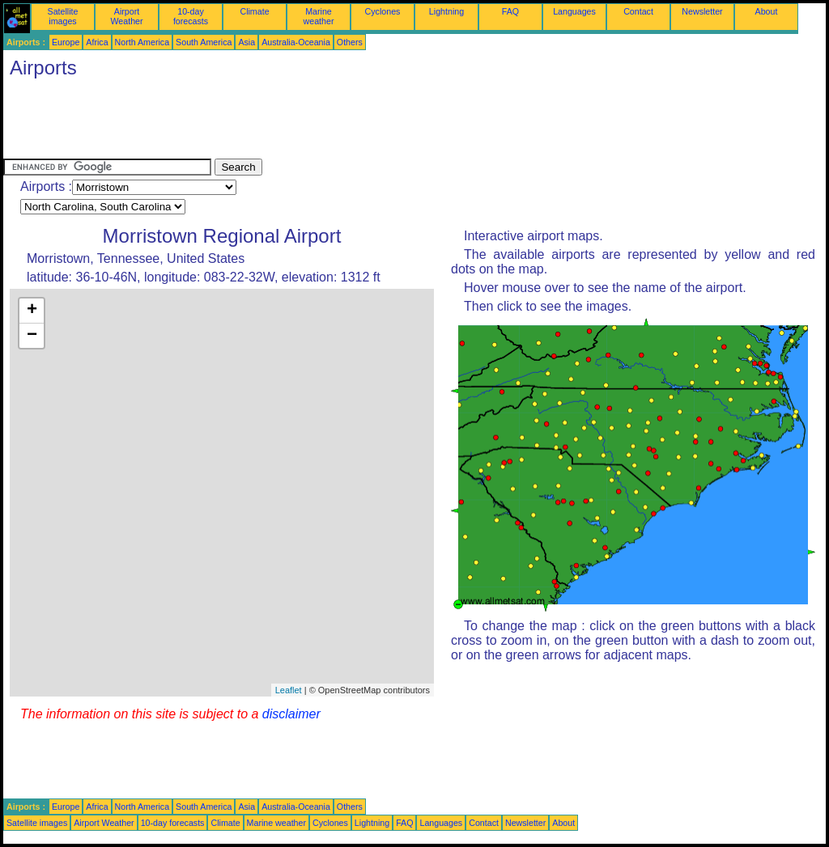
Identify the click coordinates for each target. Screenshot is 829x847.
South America (204, 42)
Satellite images (63, 16)
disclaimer (291, 714)
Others (350, 42)
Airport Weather (126, 16)
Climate (254, 11)
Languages (574, 11)
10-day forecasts (190, 16)
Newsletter (702, 11)
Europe (65, 42)
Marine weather (319, 16)
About (766, 11)
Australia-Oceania (295, 42)
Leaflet (288, 690)
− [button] (32, 336)
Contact (638, 11)
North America (142, 42)
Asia (246, 42)
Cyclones (383, 11)
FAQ (510, 11)
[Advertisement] (298, 122)
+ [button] (32, 311)
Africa (97, 42)
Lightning (446, 11)
